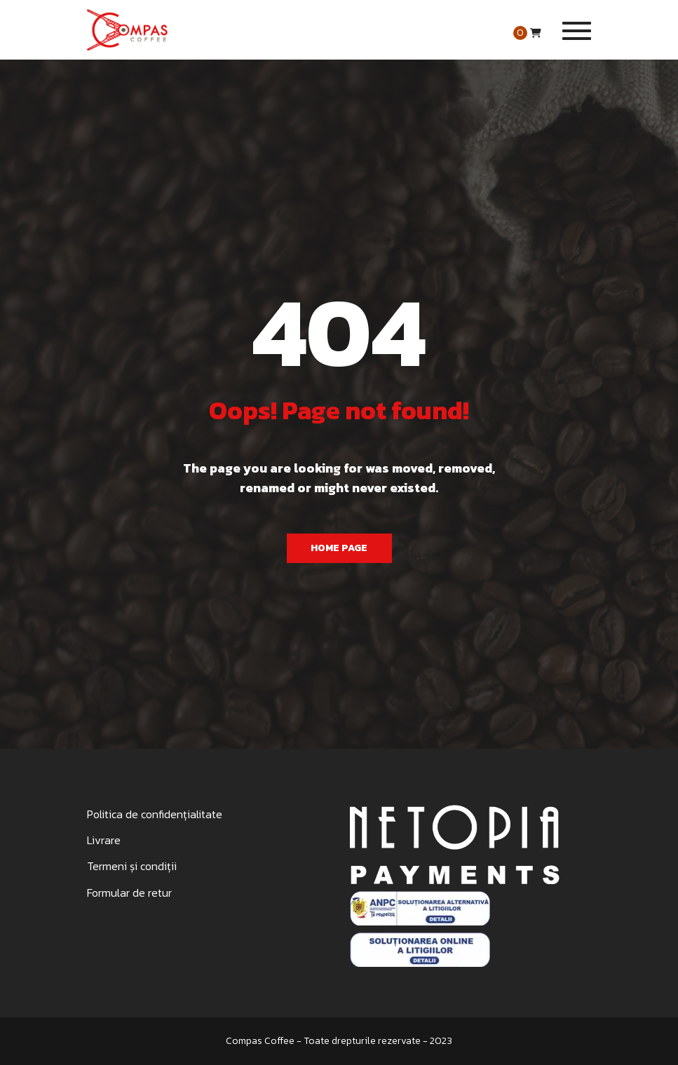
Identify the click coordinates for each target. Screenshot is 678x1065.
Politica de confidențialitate (154, 814)
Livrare (104, 840)
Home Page (339, 548)
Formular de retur (129, 892)
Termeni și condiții (132, 865)
